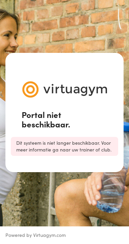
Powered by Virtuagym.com (35, 235)
